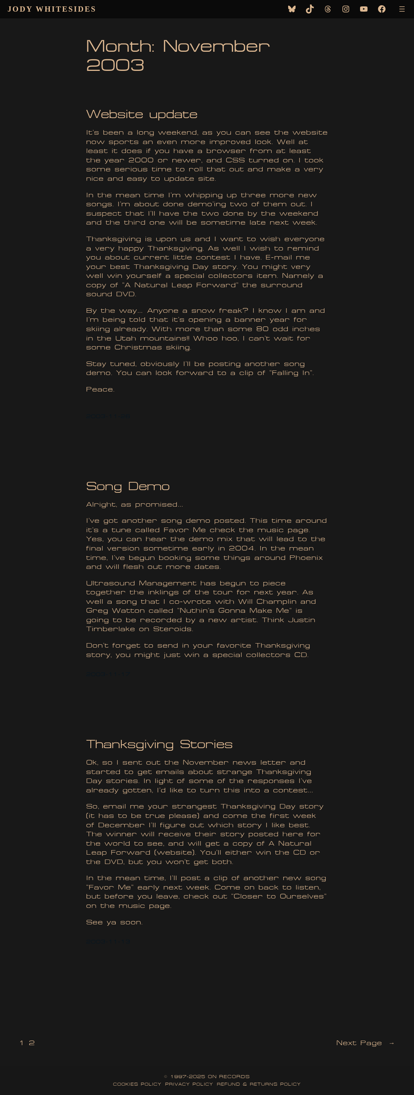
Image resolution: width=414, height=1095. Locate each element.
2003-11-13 (108, 942)
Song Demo (128, 486)
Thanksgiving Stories (159, 744)
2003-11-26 (108, 416)
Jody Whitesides (51, 9)
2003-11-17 (108, 674)
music (270, 530)
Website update (141, 114)
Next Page (365, 1043)
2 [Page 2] (32, 1043)
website (174, 852)
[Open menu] (402, 9)
